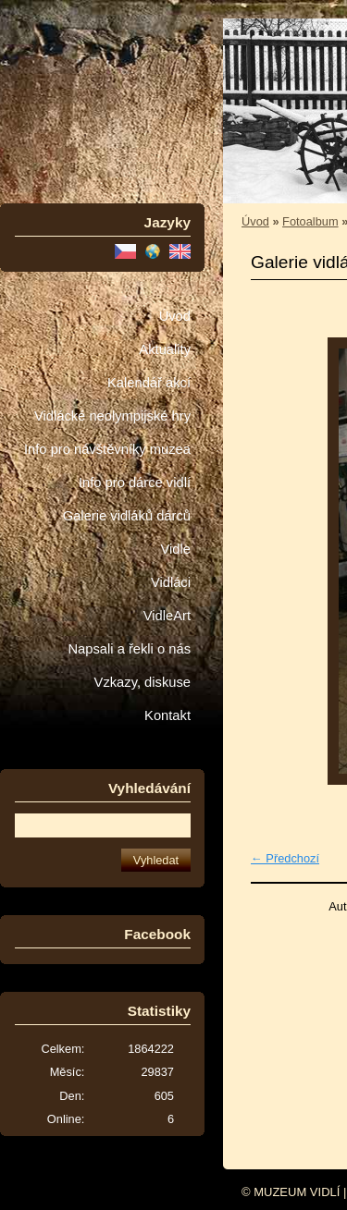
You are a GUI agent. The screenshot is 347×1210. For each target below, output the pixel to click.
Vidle (176, 549)
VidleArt (167, 615)
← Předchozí (285, 858)
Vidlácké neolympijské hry (112, 416)
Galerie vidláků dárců (127, 515)
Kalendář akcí (149, 382)
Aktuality (165, 349)
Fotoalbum (310, 221)
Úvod (175, 316)
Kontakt (167, 715)
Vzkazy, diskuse (142, 682)
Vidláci (171, 582)
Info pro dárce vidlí (135, 482)
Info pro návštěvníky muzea (107, 449)
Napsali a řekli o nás (129, 649)
